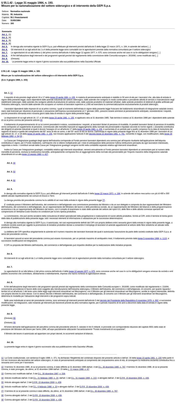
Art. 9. (8, 314)
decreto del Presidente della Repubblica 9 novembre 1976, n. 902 (129, 300)
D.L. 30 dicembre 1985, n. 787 (111, 367)
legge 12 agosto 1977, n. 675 (82, 271)
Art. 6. (8, 254)
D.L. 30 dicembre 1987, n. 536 (51, 374)
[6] (14, 180)
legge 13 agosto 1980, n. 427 (35, 154)
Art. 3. (8, 172)
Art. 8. (8, 282)
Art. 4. (8, 180)
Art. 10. (9, 342)
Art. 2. (8, 163)
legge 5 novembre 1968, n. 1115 (152, 238)
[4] (14, 163)
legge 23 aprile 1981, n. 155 (62, 97)
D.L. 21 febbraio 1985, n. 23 (45, 378)
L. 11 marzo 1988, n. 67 (78, 369)
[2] (41, 120)
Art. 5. (8, 189)
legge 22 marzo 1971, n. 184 (107, 193)
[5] (14, 172)
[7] (103, 200)
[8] (14, 318)
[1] (11, 93)
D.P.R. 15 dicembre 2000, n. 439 (134, 378)
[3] (21, 136)
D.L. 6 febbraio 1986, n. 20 (45, 387)
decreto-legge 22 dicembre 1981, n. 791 (107, 134)
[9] (14, 322)
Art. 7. (8, 267)
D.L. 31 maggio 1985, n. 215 (84, 378)
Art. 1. (7, 93)
